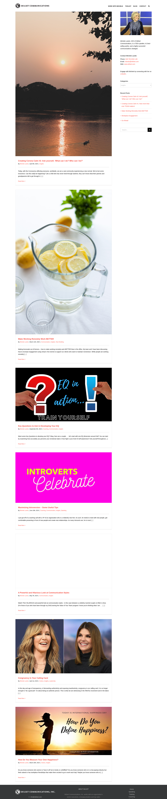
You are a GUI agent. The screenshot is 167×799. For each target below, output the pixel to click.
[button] (149, 6)
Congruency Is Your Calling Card (33, 678)
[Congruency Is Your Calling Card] (63, 646)
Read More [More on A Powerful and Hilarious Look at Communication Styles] (21, 610)
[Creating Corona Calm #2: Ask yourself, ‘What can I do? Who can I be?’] (63, 84)
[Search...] (134, 130)
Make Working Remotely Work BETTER (36, 339)
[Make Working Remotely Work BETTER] (63, 262)
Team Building (60, 342)
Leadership (52, 681)
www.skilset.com (129, 64)
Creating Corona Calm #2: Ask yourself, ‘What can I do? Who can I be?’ (50, 161)
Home (132, 789)
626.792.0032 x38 (131, 59)
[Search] (150, 130)
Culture (41, 681)
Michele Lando (24, 164)
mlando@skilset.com (132, 61)
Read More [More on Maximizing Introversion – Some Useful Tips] (21, 525)
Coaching (45, 429)
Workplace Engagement (129, 116)
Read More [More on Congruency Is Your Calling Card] (21, 698)
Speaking (63, 510)
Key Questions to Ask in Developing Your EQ (38, 426)
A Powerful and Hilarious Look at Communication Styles (43, 593)
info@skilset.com (36, 797)
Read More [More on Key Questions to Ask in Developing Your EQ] (21, 444)
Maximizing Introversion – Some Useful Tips (38, 507)
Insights (41, 164)
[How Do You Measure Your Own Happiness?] (63, 731)
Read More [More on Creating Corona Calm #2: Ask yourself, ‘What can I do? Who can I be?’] (21, 181)
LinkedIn (123, 74)
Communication (45, 342)
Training (131, 794)
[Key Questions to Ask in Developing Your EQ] (63, 394)
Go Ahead (125, 120)
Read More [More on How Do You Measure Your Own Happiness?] (21, 777)
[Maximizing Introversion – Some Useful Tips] (63, 477)
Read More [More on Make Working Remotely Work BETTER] (21, 359)
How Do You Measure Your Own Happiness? (38, 760)
